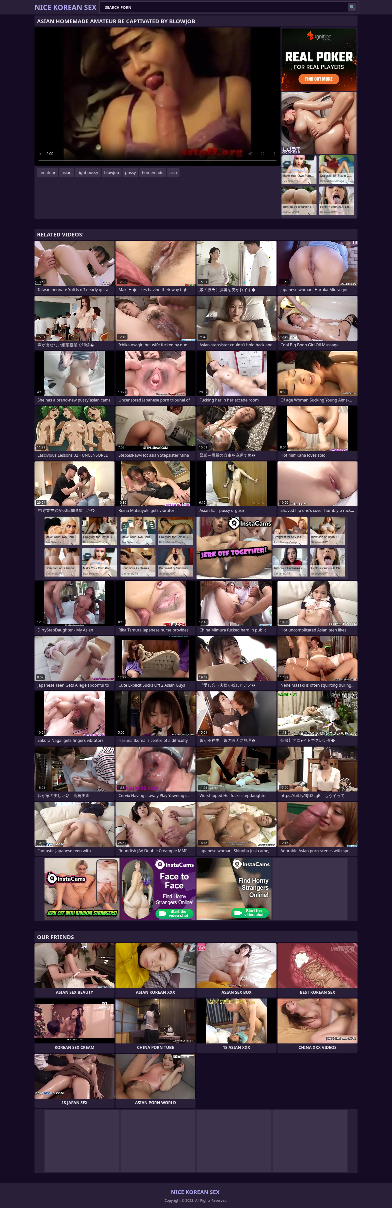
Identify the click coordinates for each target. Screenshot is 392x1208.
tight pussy (88, 172)
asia (173, 172)
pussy (130, 172)
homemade (152, 172)
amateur (48, 172)
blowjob (111, 172)
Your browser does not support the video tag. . (157, 96)
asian (67, 172)
